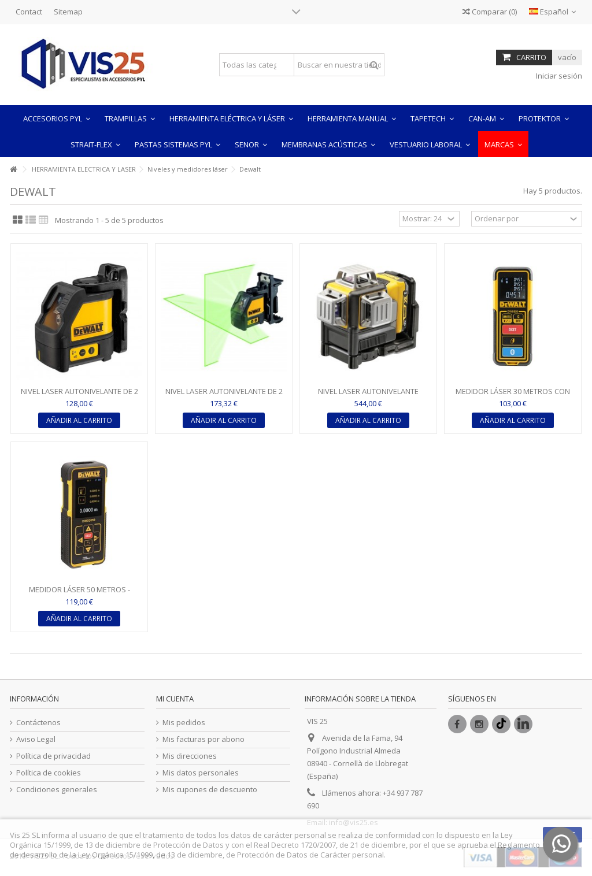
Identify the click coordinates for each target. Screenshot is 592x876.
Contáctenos (38, 722)
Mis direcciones (189, 756)
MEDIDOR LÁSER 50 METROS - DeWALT (79, 594)
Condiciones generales (56, 790)
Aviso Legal (36, 739)
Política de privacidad (53, 756)
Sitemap (68, 11)
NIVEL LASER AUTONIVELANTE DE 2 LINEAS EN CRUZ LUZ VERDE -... (224, 396)
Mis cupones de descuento (209, 790)
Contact (29, 11)
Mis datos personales (200, 773)
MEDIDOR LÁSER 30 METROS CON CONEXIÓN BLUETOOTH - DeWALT (513, 396)
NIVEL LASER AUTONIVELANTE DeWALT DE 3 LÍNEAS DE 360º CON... (368, 396)
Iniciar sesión (558, 75)
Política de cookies (48, 773)
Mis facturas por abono (203, 739)
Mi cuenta (175, 698)
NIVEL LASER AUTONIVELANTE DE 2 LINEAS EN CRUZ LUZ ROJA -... (79, 396)
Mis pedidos (183, 722)
